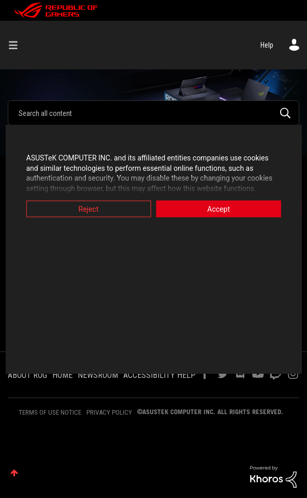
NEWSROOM (98, 375)
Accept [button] (221, 209)
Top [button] (14, 473)
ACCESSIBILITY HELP (159, 375)
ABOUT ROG (27, 375)
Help (266, 45)
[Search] (153, 112)
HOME (62, 375)
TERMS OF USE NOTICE (50, 412)
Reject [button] (86, 209)
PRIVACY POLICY (109, 412)
